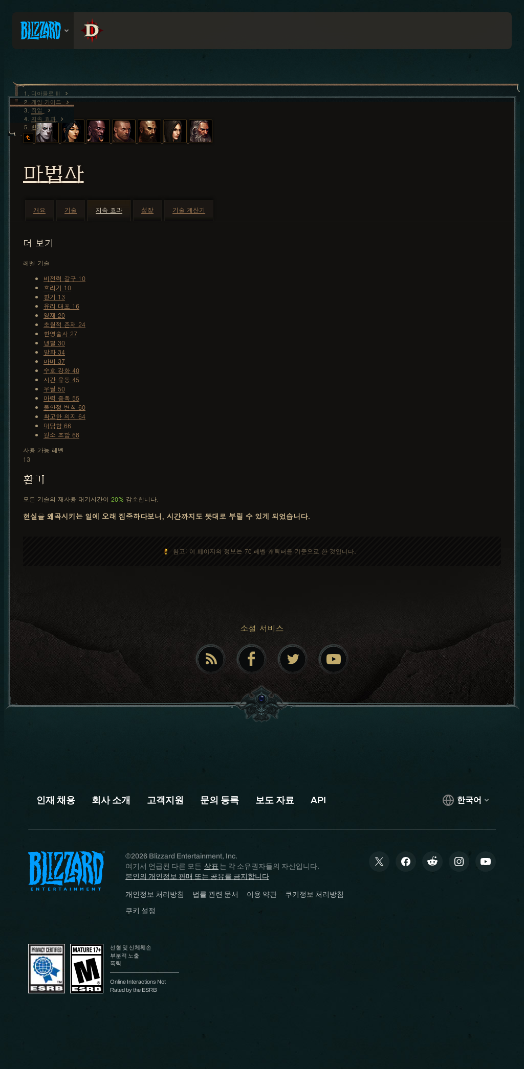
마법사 (53, 173)
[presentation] (43, 30)
